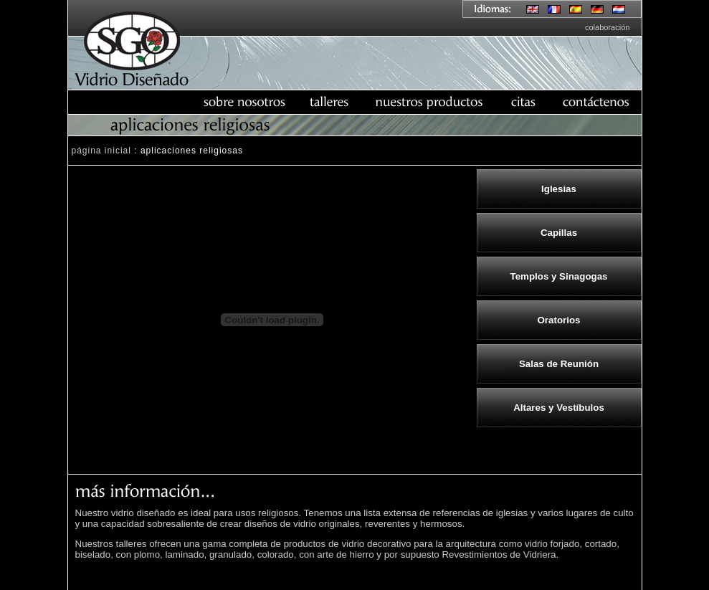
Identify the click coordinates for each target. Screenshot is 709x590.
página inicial (101, 151)
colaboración (607, 27)
